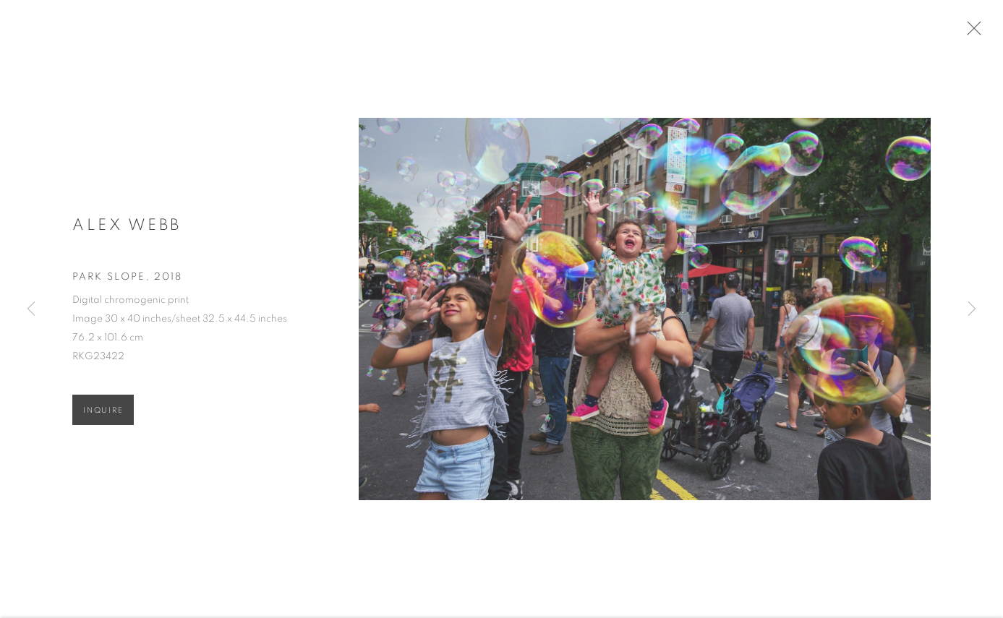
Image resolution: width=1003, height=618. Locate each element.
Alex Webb (127, 228)
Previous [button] (31, 309)
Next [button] (972, 309)
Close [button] (975, 32)
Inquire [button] (103, 415)
